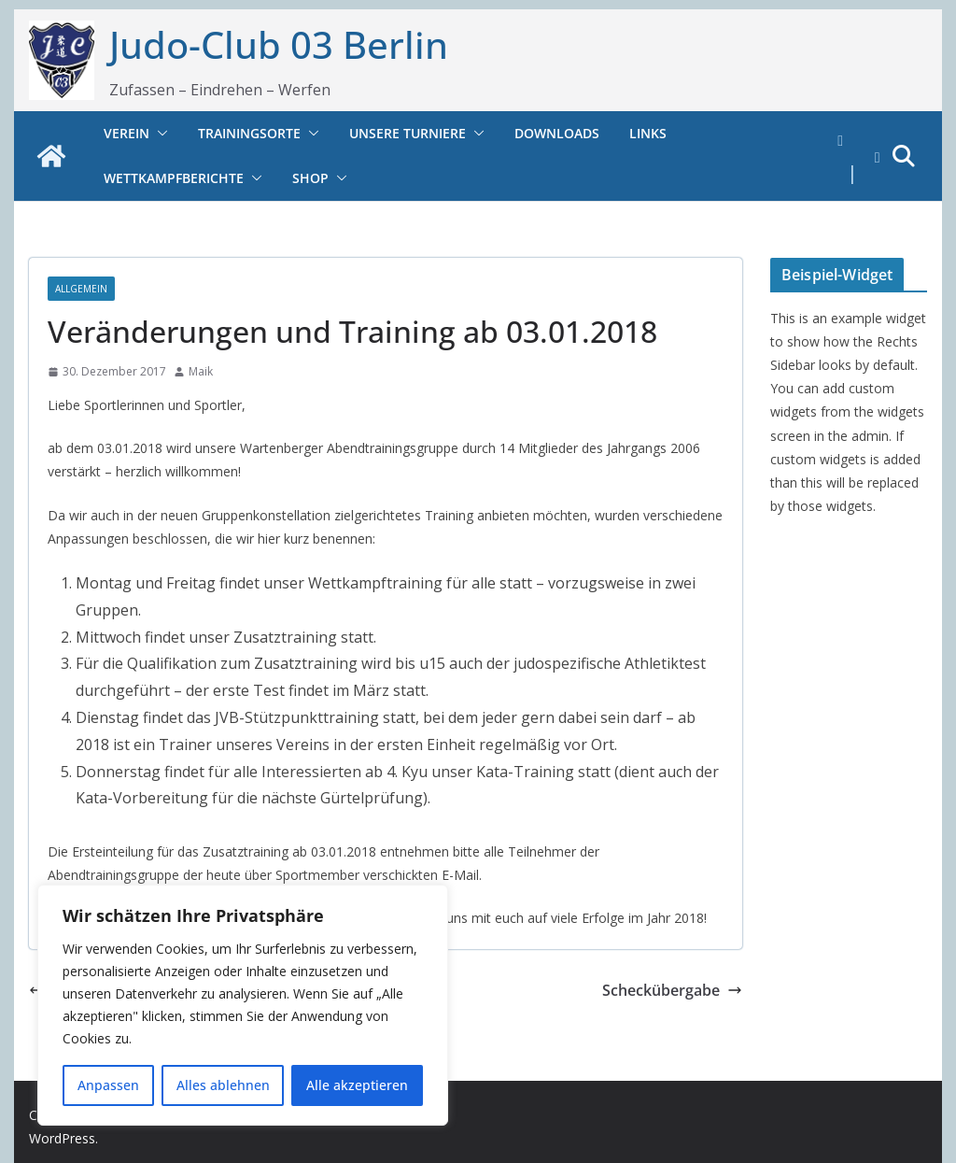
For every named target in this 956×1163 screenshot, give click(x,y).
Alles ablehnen (223, 1085)
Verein (126, 133)
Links (648, 133)
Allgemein (81, 288)
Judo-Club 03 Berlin (278, 44)
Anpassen (108, 1085)
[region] (242, 1005)
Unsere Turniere (407, 133)
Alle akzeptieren (357, 1085)
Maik (201, 371)
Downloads (556, 133)
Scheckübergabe (672, 990)
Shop (310, 178)
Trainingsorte (249, 133)
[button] (158, 134)
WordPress (62, 1138)
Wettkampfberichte (174, 178)
